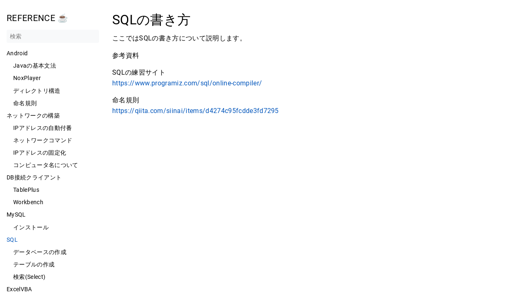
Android (17, 53)
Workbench (28, 202)
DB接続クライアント (34, 177)
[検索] (53, 36)
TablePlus (26, 189)
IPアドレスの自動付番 (42, 128)
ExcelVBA (19, 289)
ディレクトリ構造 (37, 90)
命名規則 (25, 103)
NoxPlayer (27, 78)
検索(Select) (29, 276)
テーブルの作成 (33, 264)
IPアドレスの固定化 (39, 152)
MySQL (16, 214)
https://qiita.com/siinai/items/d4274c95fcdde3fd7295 (195, 111)
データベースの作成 (39, 252)
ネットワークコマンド (42, 140)
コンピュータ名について (45, 165)
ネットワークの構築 (33, 115)
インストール (31, 227)
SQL (12, 239)
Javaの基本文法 (34, 65)
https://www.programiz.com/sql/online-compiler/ (187, 83)
